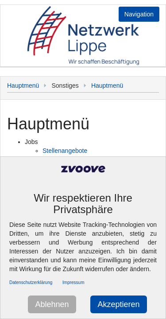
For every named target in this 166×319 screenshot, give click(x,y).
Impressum (73, 282)
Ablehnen (52, 304)
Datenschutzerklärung (30, 282)
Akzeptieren (118, 304)
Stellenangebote (64, 150)
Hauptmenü (23, 85)
